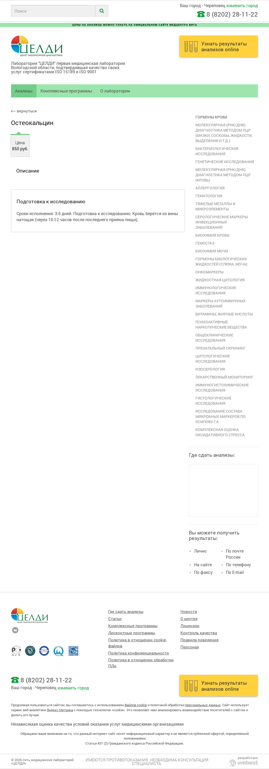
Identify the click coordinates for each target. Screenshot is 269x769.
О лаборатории (115, 90)
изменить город (242, 5)
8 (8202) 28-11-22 (232, 14)
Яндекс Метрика (60, 710)
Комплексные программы (66, 90)
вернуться (24, 110)
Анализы (24, 90)
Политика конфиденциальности (138, 653)
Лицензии (189, 625)
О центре (189, 618)
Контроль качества (198, 632)
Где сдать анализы (125, 611)
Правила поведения (199, 639)
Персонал (189, 647)
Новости (188, 611)
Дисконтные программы (131, 632)
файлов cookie (136, 705)
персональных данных (203, 705)
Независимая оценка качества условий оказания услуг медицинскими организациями (97, 724)
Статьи (115, 618)
